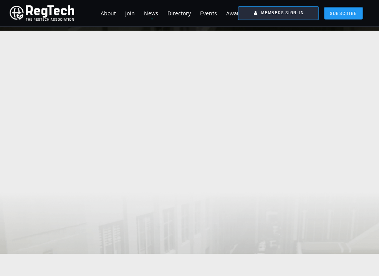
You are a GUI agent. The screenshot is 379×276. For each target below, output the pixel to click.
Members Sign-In (282, 12)
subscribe (343, 13)
